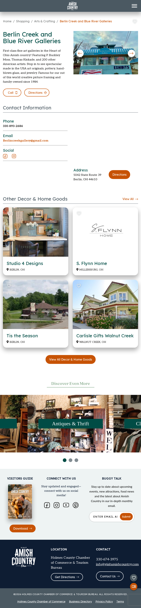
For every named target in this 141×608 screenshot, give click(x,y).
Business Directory (80, 601)
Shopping (23, 21)
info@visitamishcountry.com (117, 564)
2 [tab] (70, 460)
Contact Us (110, 576)
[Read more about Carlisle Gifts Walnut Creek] (105, 314)
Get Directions (67, 577)
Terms (120, 601)
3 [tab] (76, 460)
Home (7, 21)
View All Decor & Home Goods (70, 359)
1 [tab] (64, 460)
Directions (119, 174)
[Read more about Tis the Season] (35, 314)
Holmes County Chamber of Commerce (41, 601)
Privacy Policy (104, 601)
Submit (126, 516)
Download (22, 528)
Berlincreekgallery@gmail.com (25, 140)
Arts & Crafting (44, 21)
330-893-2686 (13, 126)
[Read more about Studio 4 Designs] (35, 241)
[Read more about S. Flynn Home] (105, 241)
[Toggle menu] (134, 6)
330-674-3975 (107, 559)
